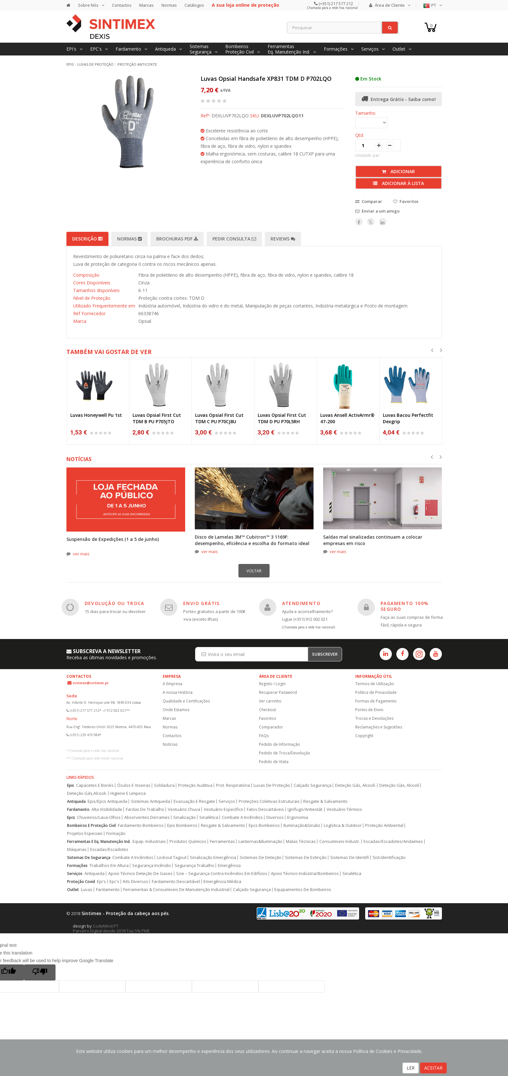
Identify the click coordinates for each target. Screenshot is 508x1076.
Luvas (86, 889)
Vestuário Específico (223, 809)
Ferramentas (222, 841)
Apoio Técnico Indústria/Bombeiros (305, 873)
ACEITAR (433, 1068)
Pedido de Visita (273, 761)
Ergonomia (297, 817)
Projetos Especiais (85, 833)
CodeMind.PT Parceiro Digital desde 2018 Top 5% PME (111, 928)
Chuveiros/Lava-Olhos (99, 817)
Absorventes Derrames (147, 817)
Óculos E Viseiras (134, 785)
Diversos (275, 817)
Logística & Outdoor (343, 825)
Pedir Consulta (234, 239)
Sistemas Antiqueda (150, 801)
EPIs (69, 64)
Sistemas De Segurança (88, 857)
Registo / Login (272, 683)
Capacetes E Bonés (95, 785)
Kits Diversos (135, 881)
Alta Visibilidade (106, 809)
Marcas (146, 5)
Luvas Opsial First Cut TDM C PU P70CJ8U (219, 418)
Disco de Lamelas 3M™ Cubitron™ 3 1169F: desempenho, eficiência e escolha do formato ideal (252, 540)
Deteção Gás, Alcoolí (399, 785)
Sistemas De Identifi (349, 857)
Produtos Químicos (187, 841)
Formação (115, 833)
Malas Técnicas (301, 841)
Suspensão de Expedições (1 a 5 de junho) (112, 539)
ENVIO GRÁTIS (201, 603)
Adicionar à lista (398, 183)
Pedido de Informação (279, 744)
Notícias (170, 744)
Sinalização (184, 817)
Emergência (229, 865)
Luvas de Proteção (95, 64)
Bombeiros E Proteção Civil (91, 825)
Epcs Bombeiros (264, 825)
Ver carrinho (270, 701)
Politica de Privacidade (376, 692)
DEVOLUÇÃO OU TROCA (114, 603)
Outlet (73, 889)
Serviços (227, 801)
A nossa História (178, 692)
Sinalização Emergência (213, 857)
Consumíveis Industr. (339, 841)
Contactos (122, 5)
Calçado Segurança (312, 785)
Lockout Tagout (171, 857)
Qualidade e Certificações (186, 701)
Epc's (114, 881)
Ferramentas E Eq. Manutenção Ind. (99, 841)
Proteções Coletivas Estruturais (269, 801)
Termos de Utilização (374, 683)
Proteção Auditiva (195, 785)
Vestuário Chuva (184, 809)
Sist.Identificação (389, 857)
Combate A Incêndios (242, 817)
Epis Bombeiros (182, 825)
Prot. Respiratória (233, 785)
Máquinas (77, 849)
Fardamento (78, 809)
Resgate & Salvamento (325, 801)
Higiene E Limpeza (128, 793)
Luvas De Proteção (272, 785)
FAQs (264, 735)
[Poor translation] (40, 972)
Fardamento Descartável (176, 881)
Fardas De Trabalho (145, 809)
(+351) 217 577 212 (335, 3)
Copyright (364, 735)
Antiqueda (76, 801)
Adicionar (398, 171)
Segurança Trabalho (194, 865)
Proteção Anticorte (137, 64)
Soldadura (164, 785)
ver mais (81, 554)
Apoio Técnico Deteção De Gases (140, 873)
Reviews (283, 239)
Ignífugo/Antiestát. (305, 809)
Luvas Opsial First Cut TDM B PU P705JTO (157, 418)
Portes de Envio (369, 709)
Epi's (101, 881)
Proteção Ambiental (384, 825)
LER (411, 1068)
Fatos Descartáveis (265, 809)
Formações (77, 865)
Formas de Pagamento (376, 701)
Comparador (271, 727)
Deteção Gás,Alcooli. (87, 793)
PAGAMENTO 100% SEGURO (405, 606)
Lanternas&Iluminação (260, 841)
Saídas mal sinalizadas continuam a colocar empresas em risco (372, 540)
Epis (70, 785)
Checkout (267, 709)
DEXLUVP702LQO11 (282, 116)
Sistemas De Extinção (306, 857)
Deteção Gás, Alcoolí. (355, 785)
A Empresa (172, 683)
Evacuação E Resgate (194, 801)
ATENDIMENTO (301, 603)
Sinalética (208, 817)
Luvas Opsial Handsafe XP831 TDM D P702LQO (266, 78)
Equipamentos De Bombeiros (302, 889)
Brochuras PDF (177, 239)
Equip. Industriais (149, 841)
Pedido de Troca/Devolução (284, 753)
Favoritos (267, 718)
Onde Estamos (176, 709)
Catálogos (194, 5)
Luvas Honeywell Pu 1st (96, 415)
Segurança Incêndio (151, 865)
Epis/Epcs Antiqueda (107, 801)
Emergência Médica (222, 881)
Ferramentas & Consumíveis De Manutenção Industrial (176, 889)
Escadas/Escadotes (109, 849)
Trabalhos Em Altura (109, 865)
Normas (169, 5)
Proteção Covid (81, 881)
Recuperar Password (278, 692)
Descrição (87, 239)
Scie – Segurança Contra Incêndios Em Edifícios (221, 873)
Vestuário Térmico (344, 809)
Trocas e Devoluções (374, 718)
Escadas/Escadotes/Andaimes (393, 841)
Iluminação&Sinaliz (301, 825)
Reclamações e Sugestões (378, 727)
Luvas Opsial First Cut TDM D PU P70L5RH (282, 418)
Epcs (71, 817)
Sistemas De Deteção (260, 857)
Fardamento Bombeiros (141, 825)
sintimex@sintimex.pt (90, 683)
